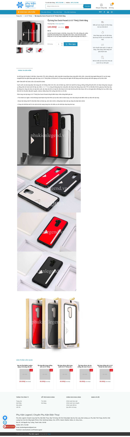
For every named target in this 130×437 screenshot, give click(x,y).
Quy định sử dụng (71, 408)
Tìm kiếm (43, 402)
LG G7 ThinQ (48, 87)
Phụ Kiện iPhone (46, 12)
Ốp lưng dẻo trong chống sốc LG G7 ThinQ (45, 367)
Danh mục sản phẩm (27, 12)
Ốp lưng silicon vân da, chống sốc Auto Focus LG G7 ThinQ (85, 368)
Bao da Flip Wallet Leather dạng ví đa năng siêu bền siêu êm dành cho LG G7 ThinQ (25, 369)
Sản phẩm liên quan (24, 361)
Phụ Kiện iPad (57, 12)
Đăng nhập (104, 7)
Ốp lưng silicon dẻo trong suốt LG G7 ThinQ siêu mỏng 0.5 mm (65, 368)
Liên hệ (18, 408)
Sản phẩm (19, 406)
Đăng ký (98, 7)
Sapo (49, 435)
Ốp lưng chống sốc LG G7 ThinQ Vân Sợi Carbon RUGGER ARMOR (105, 368)
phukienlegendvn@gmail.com (28, 428)
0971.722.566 (60, 2)
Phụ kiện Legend (34, 435)
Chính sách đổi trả (71, 406)
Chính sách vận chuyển (72, 404)
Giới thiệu (19, 404)
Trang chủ (19, 402)
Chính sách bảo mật (71, 402)
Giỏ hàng (43, 404)
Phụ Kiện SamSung (70, 12)
